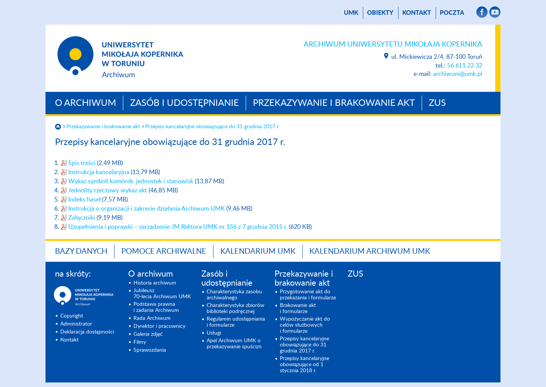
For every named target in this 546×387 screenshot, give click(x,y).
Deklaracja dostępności (87, 332)
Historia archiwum (154, 283)
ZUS (437, 103)
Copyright (71, 316)
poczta (452, 13)
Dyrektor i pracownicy (159, 326)
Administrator (76, 324)
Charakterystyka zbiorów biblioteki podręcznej (235, 308)
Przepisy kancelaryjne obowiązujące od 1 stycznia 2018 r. (304, 364)
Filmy (139, 342)
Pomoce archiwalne (163, 251)
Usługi (214, 333)
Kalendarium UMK (257, 251)
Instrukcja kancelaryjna (99, 172)
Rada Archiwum (152, 318)
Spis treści (82, 163)
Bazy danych (81, 251)
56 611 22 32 (464, 66)
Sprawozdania (149, 350)
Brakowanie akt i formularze (298, 308)
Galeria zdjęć (148, 334)
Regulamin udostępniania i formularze (236, 322)
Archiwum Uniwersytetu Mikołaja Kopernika (393, 44)
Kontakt (416, 13)
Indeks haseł (85, 200)
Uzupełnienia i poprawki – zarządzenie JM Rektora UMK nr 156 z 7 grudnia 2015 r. (177, 227)
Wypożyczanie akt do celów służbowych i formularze (305, 325)
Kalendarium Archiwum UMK (369, 251)
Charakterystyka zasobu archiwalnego (234, 294)
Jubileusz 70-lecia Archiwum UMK (162, 293)
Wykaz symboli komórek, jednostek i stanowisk (131, 181)
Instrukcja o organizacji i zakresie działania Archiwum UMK (147, 209)
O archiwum (85, 103)
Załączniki (82, 218)
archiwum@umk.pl (457, 74)
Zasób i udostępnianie (184, 103)
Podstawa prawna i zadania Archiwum (156, 307)
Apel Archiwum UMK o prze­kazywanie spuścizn (234, 343)
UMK (351, 13)
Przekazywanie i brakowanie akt (334, 103)
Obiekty (380, 13)
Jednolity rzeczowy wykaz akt (108, 190)
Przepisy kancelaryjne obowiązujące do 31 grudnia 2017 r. (212, 126)
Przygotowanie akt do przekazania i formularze (308, 294)
